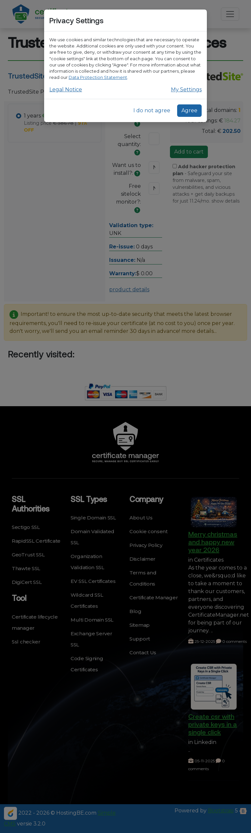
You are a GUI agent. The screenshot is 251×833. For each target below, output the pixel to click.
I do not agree (151, 110)
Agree (189, 110)
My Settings (186, 89)
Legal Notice (65, 89)
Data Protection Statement (98, 77)
